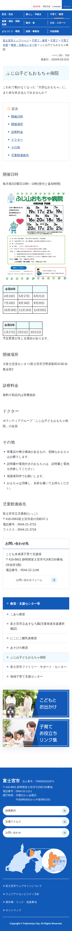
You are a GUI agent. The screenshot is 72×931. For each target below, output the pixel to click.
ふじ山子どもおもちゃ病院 (28, 657)
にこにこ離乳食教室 (23, 638)
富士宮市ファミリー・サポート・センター (38, 666)
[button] (37, 4)
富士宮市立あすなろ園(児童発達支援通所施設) (37, 626)
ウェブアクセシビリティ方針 (22, 894)
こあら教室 (17, 614)
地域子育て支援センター (26, 676)
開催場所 (17, 124)
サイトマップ (13, 910)
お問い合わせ (13, 832)
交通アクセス (13, 821)
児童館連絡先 (20, 155)
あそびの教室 (19, 647)
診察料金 (17, 132)
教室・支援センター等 (24, 44)
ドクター (17, 139)
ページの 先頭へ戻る (59, 765)
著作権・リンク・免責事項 (21, 902)
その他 (15, 147)
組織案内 (10, 810)
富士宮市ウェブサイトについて (24, 885)
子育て (54, 40)
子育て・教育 (39, 40)
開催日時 (17, 116)
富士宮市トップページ (16, 40)
